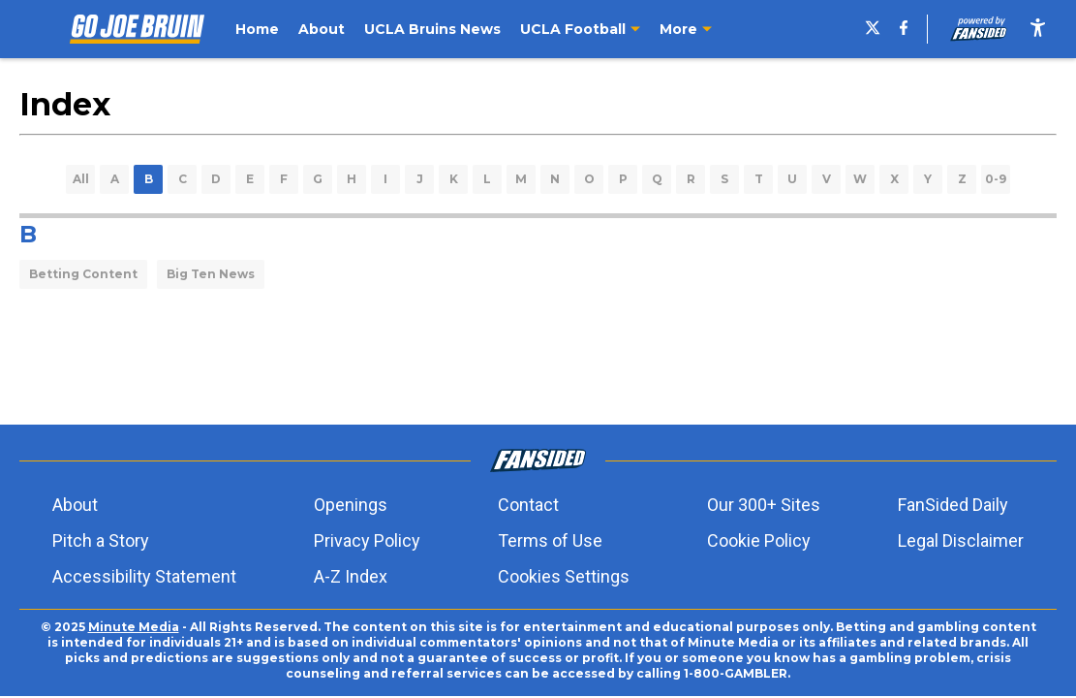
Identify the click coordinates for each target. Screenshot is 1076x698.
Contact (528, 504)
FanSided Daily (953, 504)
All (81, 179)
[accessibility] (1038, 29)
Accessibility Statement (144, 576)
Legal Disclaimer (961, 540)
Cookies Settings (564, 576)
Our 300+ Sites (763, 504)
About (75, 504)
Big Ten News (211, 274)
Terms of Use (550, 540)
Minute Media (133, 626)
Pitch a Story (100, 540)
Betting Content (83, 274)
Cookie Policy (759, 540)
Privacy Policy (367, 540)
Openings (350, 504)
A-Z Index (350, 576)
